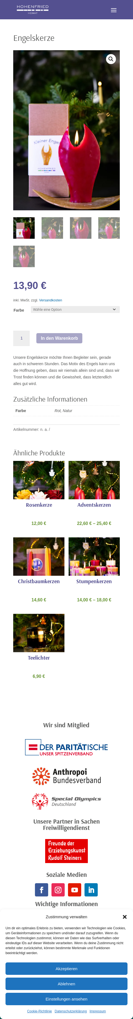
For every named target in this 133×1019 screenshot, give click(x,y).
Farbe (18, 310)
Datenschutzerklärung (71, 1011)
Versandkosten (50, 300)
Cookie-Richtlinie (39, 1011)
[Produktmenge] (21, 338)
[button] (124, 917)
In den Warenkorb (59, 338)
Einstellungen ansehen (67, 999)
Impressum (97, 1011)
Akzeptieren (66, 968)
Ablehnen (66, 983)
